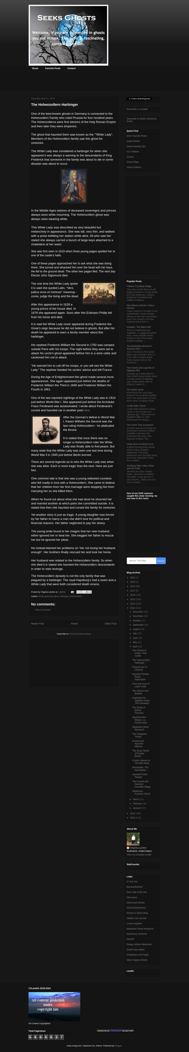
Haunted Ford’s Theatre (139, 775)
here (86, 410)
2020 (133, 582)
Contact (71, 68)
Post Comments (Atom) (80, 634)
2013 (133, 608)
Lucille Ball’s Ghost (136, 406)
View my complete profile (139, 854)
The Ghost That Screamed (140, 425)
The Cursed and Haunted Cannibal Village (141, 784)
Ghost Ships (133, 162)
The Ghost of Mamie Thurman (138, 710)
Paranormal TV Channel (139, 668)
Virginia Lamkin (138, 848)
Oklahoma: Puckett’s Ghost (141, 792)
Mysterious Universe (137, 934)
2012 (133, 813)
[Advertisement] (87, 83)
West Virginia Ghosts (137, 960)
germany (49, 596)
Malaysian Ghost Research (140, 728)
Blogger (118, 1046)
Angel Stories (133, 141)
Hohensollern (76, 596)
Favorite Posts (52, 68)
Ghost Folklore (134, 167)
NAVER (130, 939)
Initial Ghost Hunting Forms (140, 444)
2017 (133, 590)
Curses (130, 157)
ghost (56, 596)
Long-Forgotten (134, 923)
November (138, 616)
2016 (133, 595)
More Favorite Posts (137, 136)
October (137, 620)
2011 (133, 817)
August (136, 629)
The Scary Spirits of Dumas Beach (140, 753)
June (135, 638)
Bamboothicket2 (135, 887)
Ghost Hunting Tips (136, 146)
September (138, 625)
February (137, 803)
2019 (133, 586)
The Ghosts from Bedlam (140, 692)
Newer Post (37, 623)
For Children (133, 151)
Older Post (111, 623)
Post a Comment (43, 610)
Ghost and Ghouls (136, 902)
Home (35, 68)
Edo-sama (132, 897)
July (135, 633)
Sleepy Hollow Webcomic (139, 944)
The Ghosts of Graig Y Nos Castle (139, 653)
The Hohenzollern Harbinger (141, 661)
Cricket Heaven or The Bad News (141, 761)
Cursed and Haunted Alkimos (138, 744)
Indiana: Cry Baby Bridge (139, 286)
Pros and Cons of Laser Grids (140, 685)
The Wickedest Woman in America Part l (139, 347)
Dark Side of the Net (137, 892)
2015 (133, 599)
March (136, 799)
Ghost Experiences (136, 907)
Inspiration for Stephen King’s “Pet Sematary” (141, 700)
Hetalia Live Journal (136, 918)
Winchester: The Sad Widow (140, 768)
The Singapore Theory (139, 735)
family (41, 596)
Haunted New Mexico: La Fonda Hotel (139, 720)
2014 (133, 603)
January (137, 808)
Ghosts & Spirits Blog (137, 913)
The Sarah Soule (135, 389)
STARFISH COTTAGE (138, 955)
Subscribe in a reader (137, 109)
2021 (133, 577)
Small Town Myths (136, 949)
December (138, 611)
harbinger (64, 596)
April (135, 646)
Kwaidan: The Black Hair (139, 327)
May (135, 642)
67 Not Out (132, 881)
